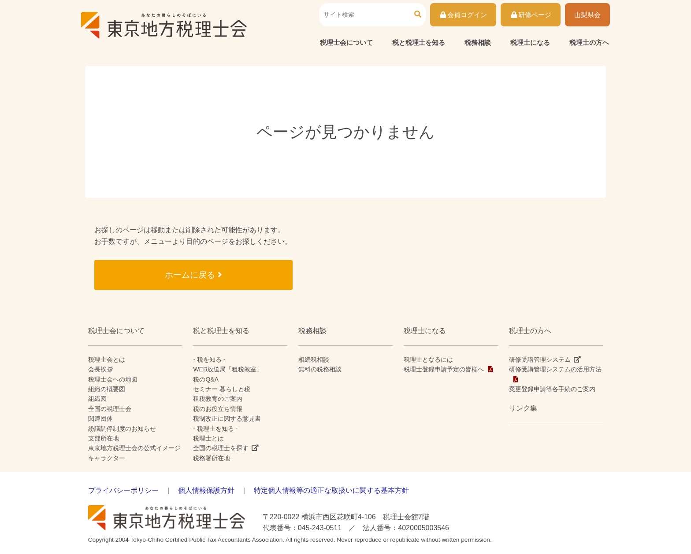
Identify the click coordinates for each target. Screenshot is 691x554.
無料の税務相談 (320, 369)
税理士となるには (428, 359)
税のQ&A (206, 379)
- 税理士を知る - (215, 428)
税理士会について (346, 42)
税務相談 (477, 42)
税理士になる (530, 42)
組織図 (97, 398)
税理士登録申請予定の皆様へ (444, 369)
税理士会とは (106, 359)
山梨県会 (587, 14)
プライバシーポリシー (123, 490)
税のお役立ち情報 (217, 408)
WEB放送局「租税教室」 (228, 369)
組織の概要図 (106, 389)
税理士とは (208, 438)
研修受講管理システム (540, 359)
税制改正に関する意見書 (227, 418)
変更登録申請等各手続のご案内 (552, 389)
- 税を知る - (209, 359)
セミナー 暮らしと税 (221, 389)
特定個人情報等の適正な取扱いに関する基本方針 (331, 490)
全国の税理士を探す (221, 447)
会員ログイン (463, 14)
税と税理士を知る (418, 42)
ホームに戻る (193, 274)
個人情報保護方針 (206, 490)
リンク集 (523, 408)
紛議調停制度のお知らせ (122, 428)
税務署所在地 (211, 458)
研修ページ (530, 14)
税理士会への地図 (112, 379)
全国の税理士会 (109, 408)
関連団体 (100, 418)
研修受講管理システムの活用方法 (555, 369)
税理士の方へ (589, 42)
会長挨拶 (100, 369)
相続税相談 (313, 359)
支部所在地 (103, 438)
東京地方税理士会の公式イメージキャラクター (134, 452)
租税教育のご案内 (217, 398)
